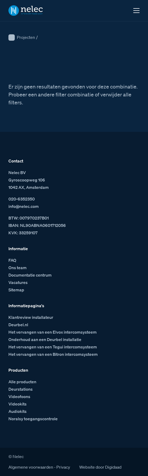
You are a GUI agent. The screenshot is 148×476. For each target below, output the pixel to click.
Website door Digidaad (100, 467)
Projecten (26, 37)
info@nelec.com (23, 206)
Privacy (63, 467)
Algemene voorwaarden (30, 467)
